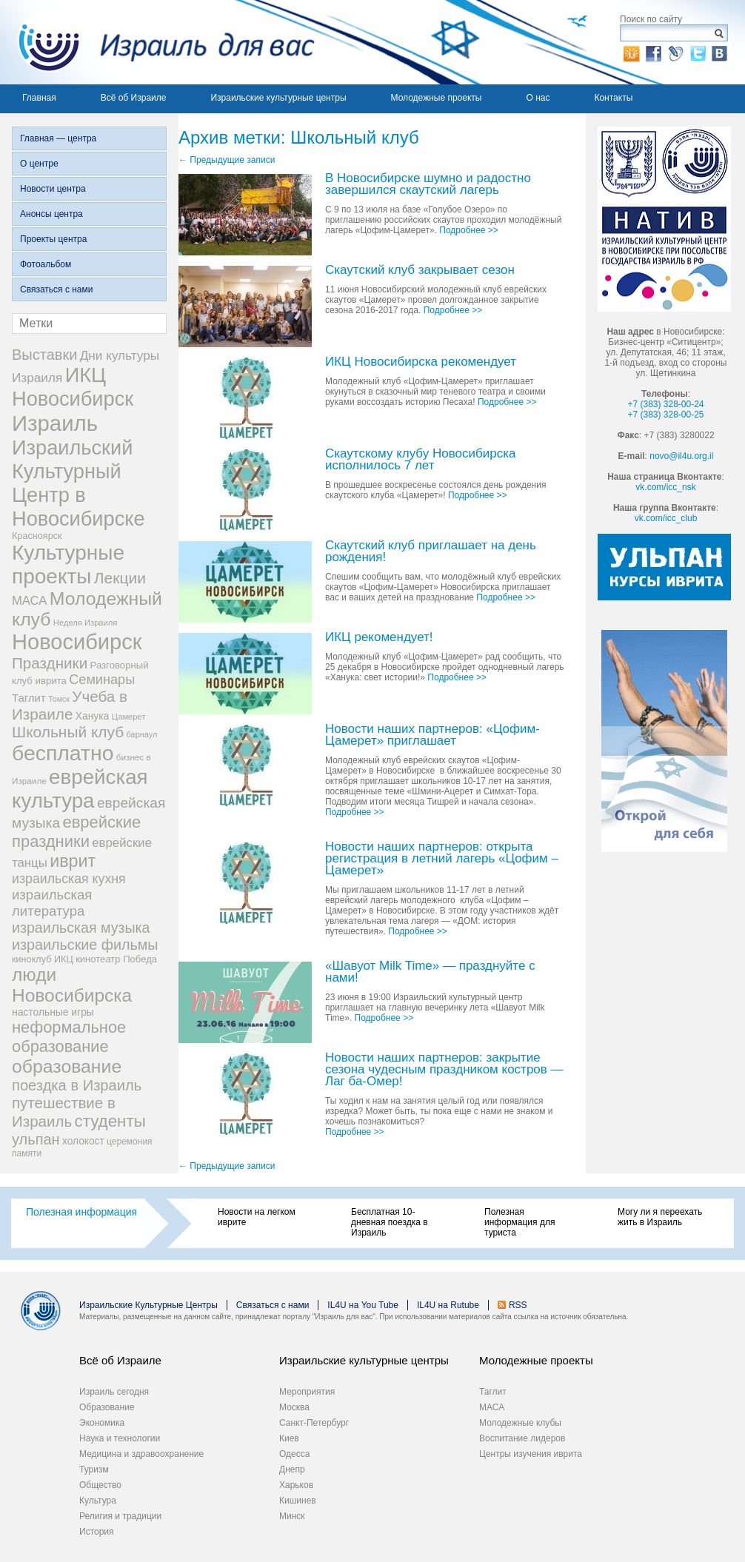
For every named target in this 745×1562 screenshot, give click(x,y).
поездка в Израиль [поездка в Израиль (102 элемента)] (76, 1085)
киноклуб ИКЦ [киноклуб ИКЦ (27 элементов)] (42, 959)
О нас (537, 98)
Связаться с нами (56, 289)
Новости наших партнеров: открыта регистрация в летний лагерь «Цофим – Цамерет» (441, 859)
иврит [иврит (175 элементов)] (73, 861)
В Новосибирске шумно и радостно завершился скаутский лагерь (428, 184)
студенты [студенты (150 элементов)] (109, 1121)
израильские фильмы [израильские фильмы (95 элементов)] (85, 944)
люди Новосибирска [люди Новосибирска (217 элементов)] (72, 985)
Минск (292, 1516)
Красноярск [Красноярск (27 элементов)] (37, 536)
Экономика (101, 1423)
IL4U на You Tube (362, 1305)
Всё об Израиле (134, 98)
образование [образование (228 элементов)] (66, 1066)
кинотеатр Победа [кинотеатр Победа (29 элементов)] (116, 959)
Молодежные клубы (520, 1423)
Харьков (296, 1485)
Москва (294, 1407)
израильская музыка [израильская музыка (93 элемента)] (81, 927)
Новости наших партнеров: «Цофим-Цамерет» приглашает (432, 735)
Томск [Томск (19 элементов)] (59, 698)
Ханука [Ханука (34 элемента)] (93, 716)
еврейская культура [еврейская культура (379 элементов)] (80, 788)
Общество (100, 1485)
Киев (289, 1438)
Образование (106, 1407)
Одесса (294, 1454)
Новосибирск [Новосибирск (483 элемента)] (76, 642)
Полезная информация (81, 1212)
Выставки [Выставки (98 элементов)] (44, 354)
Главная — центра (58, 138)
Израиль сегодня (114, 1392)
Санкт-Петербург (314, 1423)
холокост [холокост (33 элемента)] (83, 1141)
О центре (39, 163)
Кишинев (297, 1500)
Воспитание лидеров (522, 1438)
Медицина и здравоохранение (141, 1454)
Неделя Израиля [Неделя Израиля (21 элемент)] (85, 622)
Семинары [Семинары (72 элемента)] (102, 679)
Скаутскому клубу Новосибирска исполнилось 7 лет (420, 460)
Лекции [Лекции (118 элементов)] (120, 577)
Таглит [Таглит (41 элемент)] (29, 697)
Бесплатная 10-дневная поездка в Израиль (389, 1222)
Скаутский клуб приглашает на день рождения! (430, 552)
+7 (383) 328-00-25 (665, 414)
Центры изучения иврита (530, 1454)
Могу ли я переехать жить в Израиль (660, 1217)
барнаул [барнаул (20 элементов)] (142, 734)
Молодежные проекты (436, 98)
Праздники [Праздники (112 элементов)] (49, 662)
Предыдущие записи (226, 160)
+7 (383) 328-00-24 (665, 404)
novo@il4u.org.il (681, 456)
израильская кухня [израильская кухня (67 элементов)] (69, 878)
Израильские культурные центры (278, 98)
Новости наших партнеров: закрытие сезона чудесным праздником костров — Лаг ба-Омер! (444, 1070)
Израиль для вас (157, 42)
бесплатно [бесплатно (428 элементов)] (63, 753)
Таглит (493, 1392)
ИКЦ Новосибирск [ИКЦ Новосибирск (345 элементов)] (72, 386)
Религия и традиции (120, 1516)
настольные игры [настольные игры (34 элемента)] (53, 1012)
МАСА (491, 1407)
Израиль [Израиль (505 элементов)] (55, 423)
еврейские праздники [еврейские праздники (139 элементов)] (76, 832)
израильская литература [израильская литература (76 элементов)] (52, 903)
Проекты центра (53, 239)
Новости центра (53, 189)
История (96, 1531)
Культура (97, 1500)
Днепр (292, 1469)
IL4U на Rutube (448, 1305)
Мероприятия (307, 1392)
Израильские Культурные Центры (148, 1305)
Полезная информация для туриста (519, 1222)
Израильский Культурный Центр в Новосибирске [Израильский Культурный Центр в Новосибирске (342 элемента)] (78, 483)
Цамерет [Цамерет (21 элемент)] (129, 716)
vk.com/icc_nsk (665, 487)
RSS (518, 1305)
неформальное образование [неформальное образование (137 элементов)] (69, 1037)
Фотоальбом (45, 264)
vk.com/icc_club (666, 518)
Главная (39, 98)
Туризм (94, 1469)
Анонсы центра (51, 214)
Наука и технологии (119, 1438)
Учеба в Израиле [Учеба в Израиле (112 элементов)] (69, 705)
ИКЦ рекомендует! (379, 637)
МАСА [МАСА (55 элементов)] (29, 601)
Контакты (613, 98)
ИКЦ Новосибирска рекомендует (420, 362)
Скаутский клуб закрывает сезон (420, 270)
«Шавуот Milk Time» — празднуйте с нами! (430, 972)
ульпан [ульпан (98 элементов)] (36, 1139)
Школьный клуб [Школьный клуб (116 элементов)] (68, 731)
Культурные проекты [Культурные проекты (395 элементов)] (68, 564)
